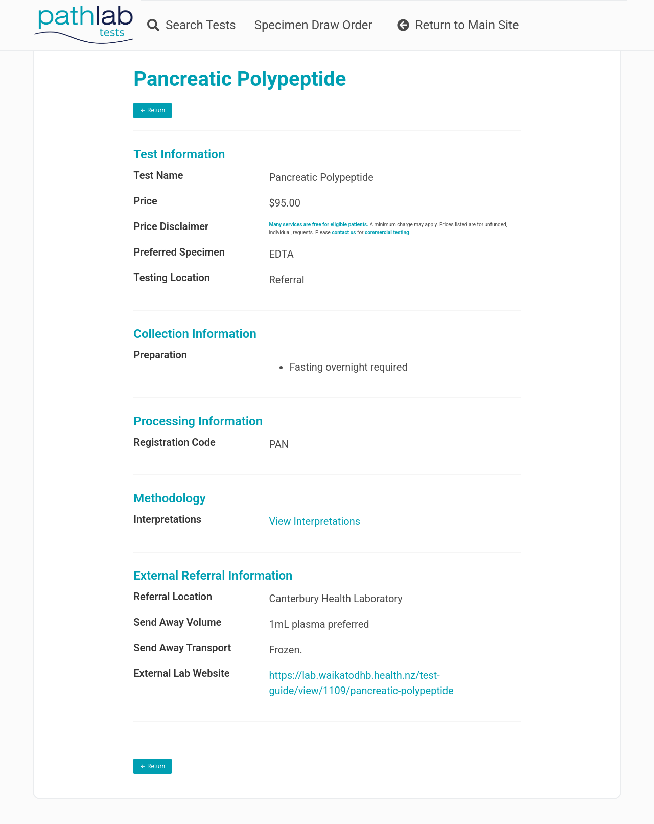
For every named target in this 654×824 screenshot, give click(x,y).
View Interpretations (314, 521)
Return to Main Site (458, 25)
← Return (152, 110)
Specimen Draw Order (313, 25)
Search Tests (191, 25)
